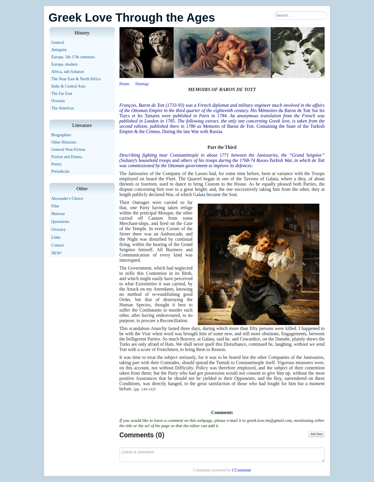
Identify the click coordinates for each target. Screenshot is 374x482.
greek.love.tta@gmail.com (269, 420)
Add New (317, 434)
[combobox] (300, 15)
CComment (241, 470)
